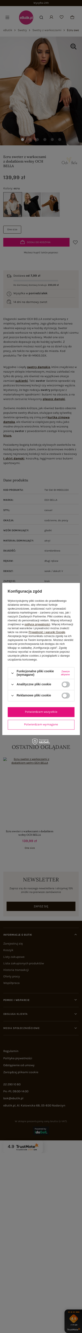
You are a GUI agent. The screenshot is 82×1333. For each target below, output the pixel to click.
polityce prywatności (37, 624)
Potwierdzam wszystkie (41, 712)
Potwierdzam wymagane (41, 724)
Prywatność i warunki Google (46, 632)
